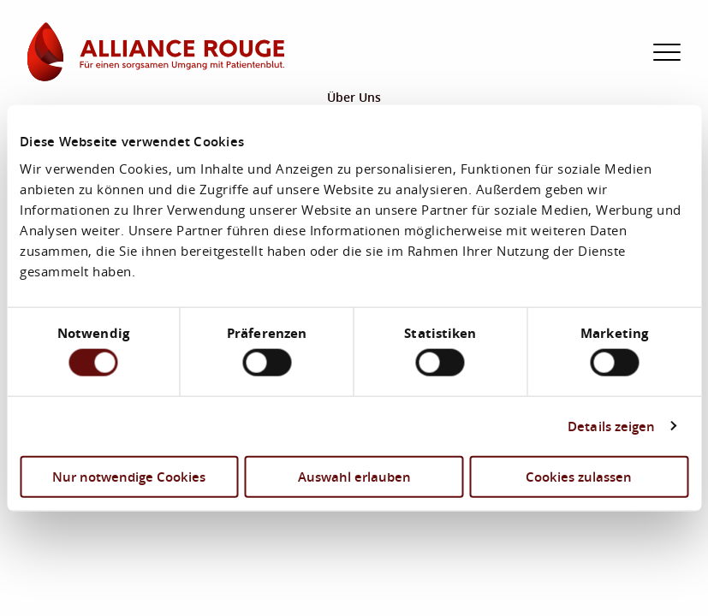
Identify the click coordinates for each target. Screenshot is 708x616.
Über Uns (354, 97)
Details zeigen (611, 426)
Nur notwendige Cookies (128, 475)
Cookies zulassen (579, 475)
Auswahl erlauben (354, 475)
